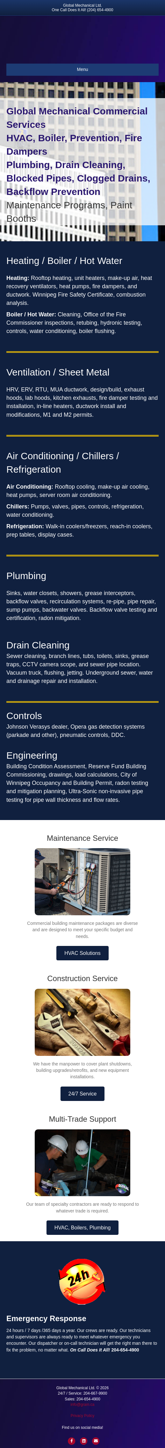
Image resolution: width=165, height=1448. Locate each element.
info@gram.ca (83, 1404)
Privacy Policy (83, 1415)
